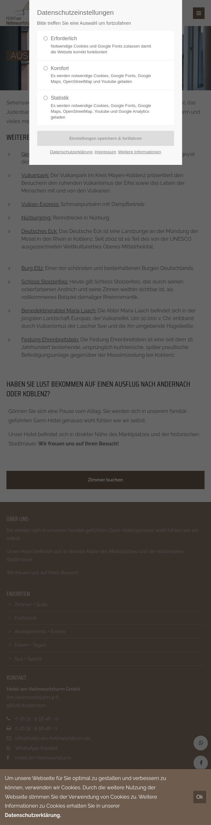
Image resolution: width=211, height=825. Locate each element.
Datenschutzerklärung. (33, 815)
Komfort (103, 75)
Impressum (105, 151)
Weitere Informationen (139, 151)
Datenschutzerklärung (71, 151)
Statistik (103, 107)
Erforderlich (103, 45)
